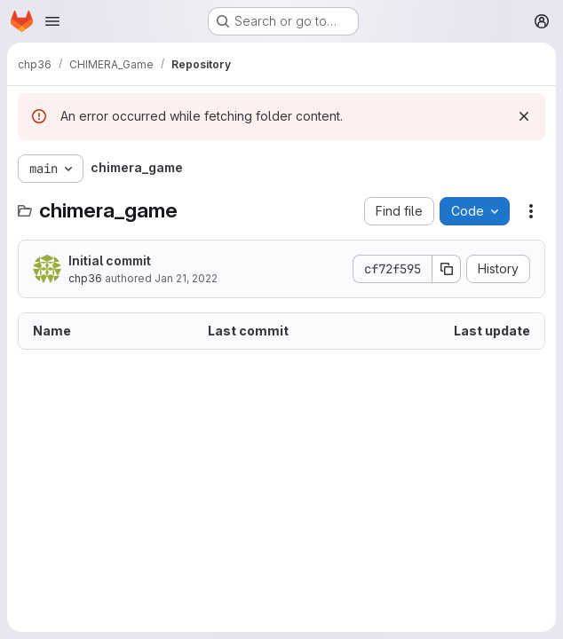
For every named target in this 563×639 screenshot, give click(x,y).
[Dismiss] (524, 116)
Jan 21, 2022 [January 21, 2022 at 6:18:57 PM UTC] (186, 278)
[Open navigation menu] (52, 21)
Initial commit (109, 260)
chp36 (85, 278)
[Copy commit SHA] (446, 269)
